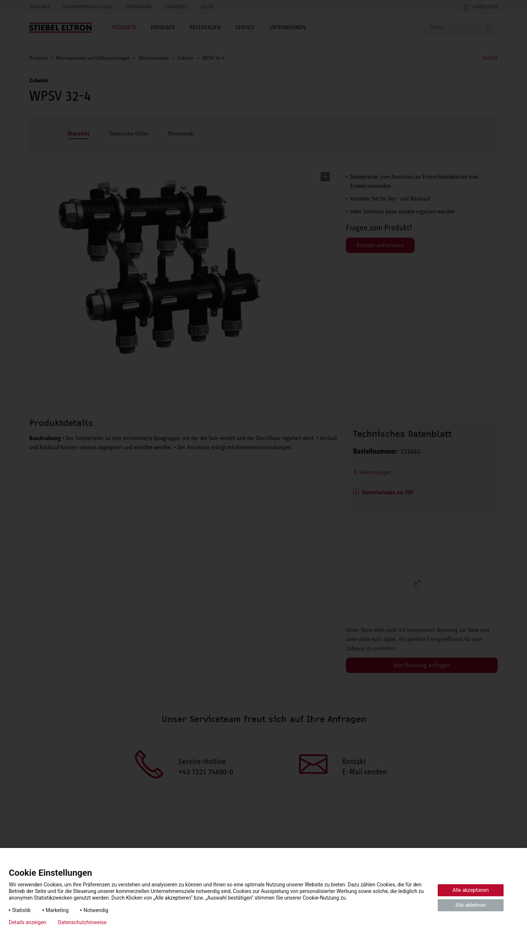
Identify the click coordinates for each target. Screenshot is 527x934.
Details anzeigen (27, 922)
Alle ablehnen (470, 905)
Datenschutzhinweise (82, 922)
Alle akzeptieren (471, 890)
